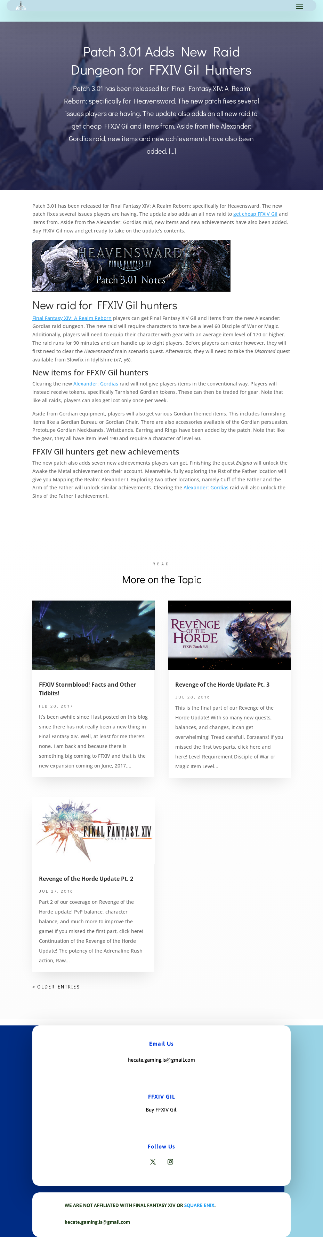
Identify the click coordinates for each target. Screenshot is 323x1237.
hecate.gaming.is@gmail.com (161, 1060)
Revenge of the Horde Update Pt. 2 (86, 879)
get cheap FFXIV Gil (255, 214)
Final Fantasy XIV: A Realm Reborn (72, 318)
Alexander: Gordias (95, 383)
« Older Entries (56, 986)
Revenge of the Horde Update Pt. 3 (222, 684)
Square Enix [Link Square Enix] (199, 1205)
